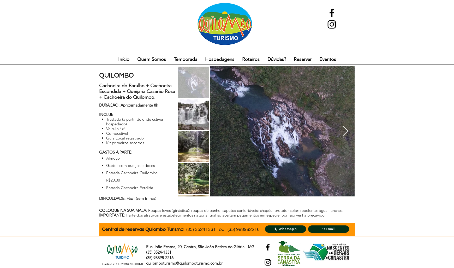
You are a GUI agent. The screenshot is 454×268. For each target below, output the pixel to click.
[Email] (328, 229)
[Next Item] (346, 131)
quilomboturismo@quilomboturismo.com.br (184, 263)
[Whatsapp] (285, 229)
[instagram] (331, 24)
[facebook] (331, 13)
